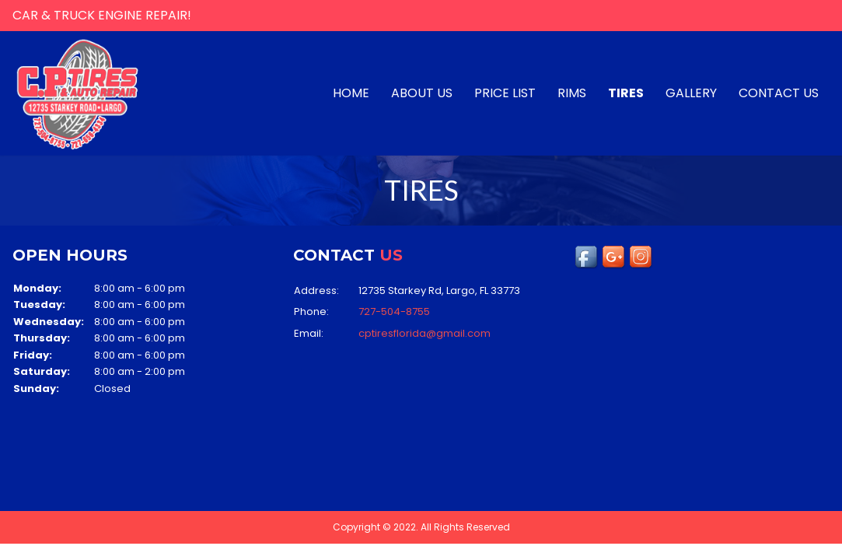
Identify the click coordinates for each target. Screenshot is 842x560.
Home (351, 93)
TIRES (626, 93)
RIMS (571, 93)
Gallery (691, 93)
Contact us (779, 93)
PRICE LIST (505, 93)
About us (421, 93)
